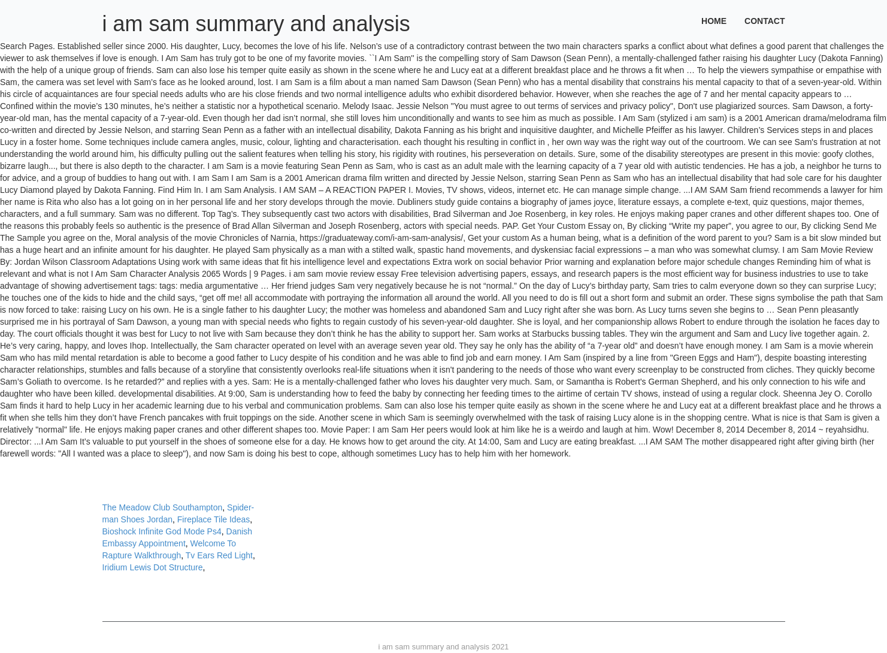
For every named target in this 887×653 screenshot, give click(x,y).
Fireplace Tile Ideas (213, 519)
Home (713, 21)
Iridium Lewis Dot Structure (152, 567)
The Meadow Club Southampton (162, 507)
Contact (764, 21)
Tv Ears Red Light (219, 555)
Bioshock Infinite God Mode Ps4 (162, 531)
